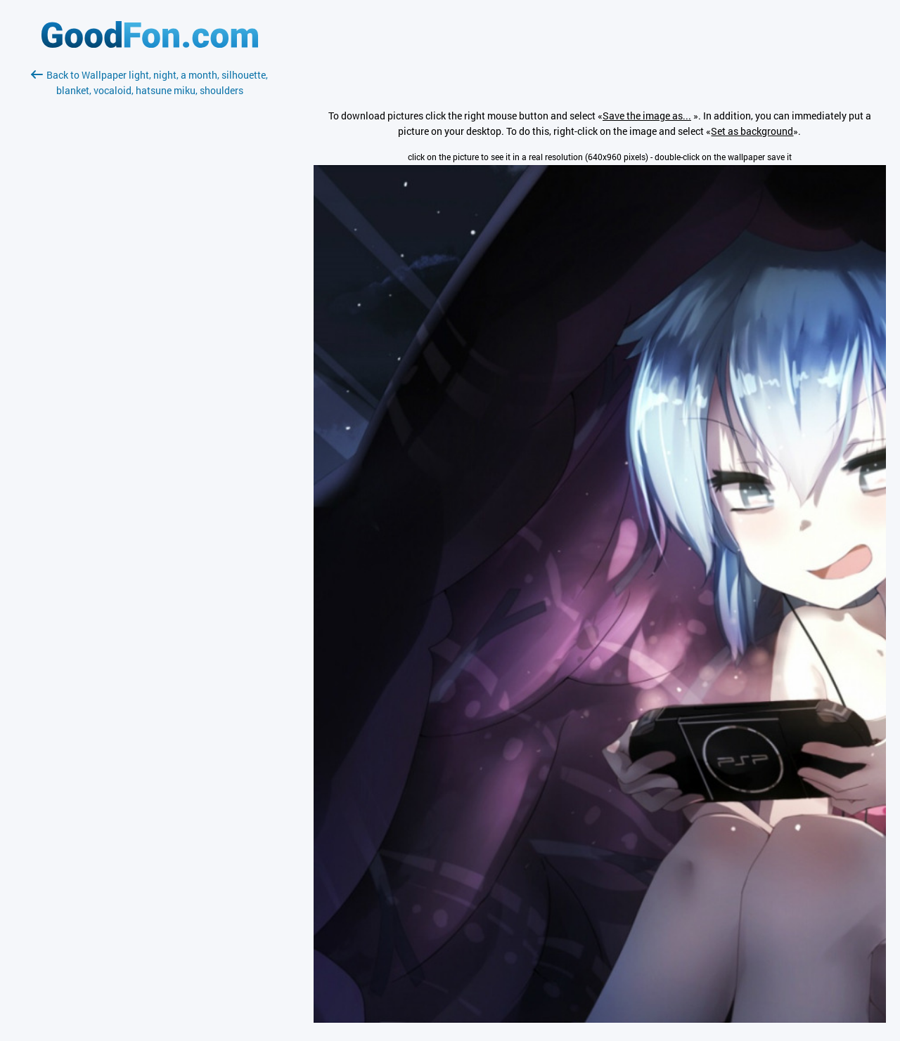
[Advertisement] (149, 264)
